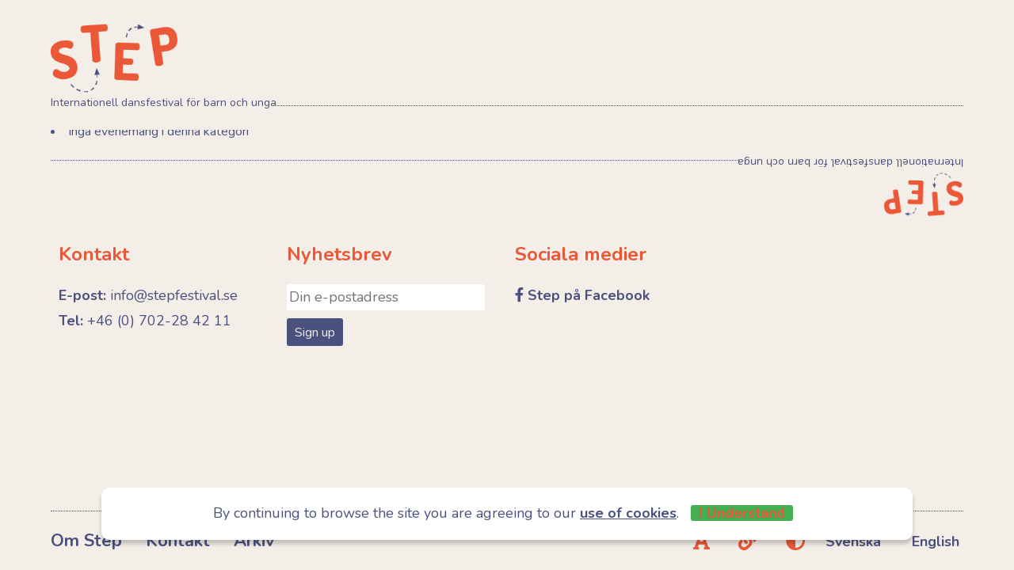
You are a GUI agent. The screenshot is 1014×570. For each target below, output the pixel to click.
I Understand (742, 513)
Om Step (86, 541)
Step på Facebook (589, 295)
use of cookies (628, 513)
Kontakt (178, 541)
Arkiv (254, 541)
